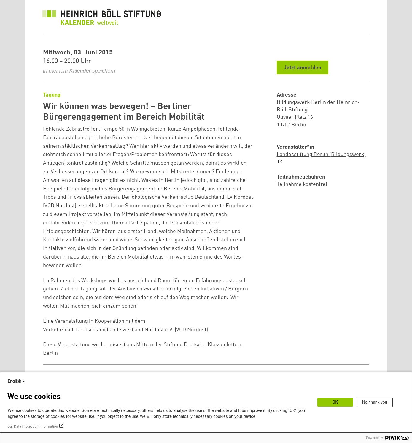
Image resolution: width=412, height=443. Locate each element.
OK (335, 402)
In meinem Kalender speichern (79, 71)
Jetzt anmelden (302, 67)
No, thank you (374, 402)
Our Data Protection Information (32, 426)
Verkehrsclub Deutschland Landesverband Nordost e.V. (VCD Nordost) (125, 330)
